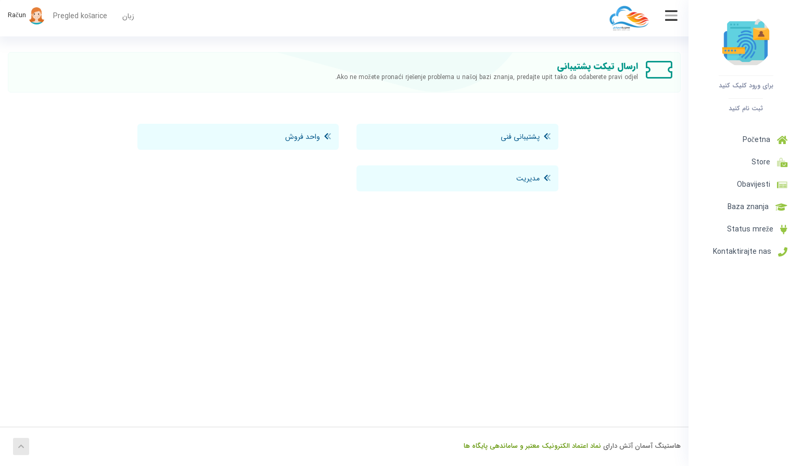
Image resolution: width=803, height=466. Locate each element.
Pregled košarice (80, 16)
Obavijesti (762, 184)
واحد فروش (308, 137)
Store (767, 162)
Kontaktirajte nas (750, 251)
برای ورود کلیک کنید (746, 85)
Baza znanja (757, 207)
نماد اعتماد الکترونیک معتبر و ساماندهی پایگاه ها (532, 446)
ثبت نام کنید (746, 108)
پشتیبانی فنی (526, 137)
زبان (128, 16)
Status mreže (757, 229)
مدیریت (533, 178)
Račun (26, 15)
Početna (765, 140)
